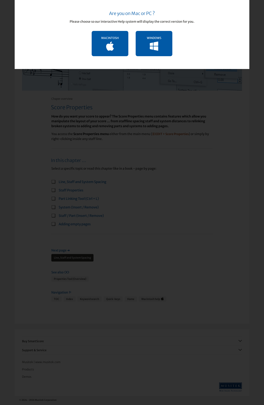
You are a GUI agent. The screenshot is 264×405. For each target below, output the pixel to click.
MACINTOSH (110, 43)
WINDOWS (154, 43)
